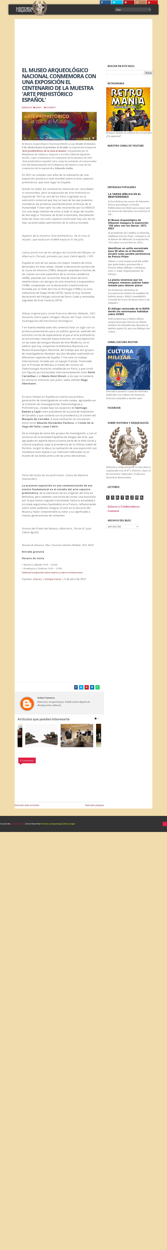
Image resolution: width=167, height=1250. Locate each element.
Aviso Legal (69, 824)
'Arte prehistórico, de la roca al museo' (44, 151)
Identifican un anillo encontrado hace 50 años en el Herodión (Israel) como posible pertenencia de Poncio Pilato (129, 252)
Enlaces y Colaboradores (124, 506)
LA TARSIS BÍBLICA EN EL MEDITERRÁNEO (124, 195)
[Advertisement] (83, 40)
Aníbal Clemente (46, 698)
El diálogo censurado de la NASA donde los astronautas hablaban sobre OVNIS (129, 311)
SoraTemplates (18, 824)
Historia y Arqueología (51, 824)
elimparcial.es (53, 579)
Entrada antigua (94, 805)
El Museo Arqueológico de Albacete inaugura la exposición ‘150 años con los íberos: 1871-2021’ (128, 224)
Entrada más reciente (27, 805)
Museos (38, 107)
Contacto (113, 511)
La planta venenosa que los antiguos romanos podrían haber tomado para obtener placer (128, 283)
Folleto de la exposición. (52, 572)
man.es (37, 579)
